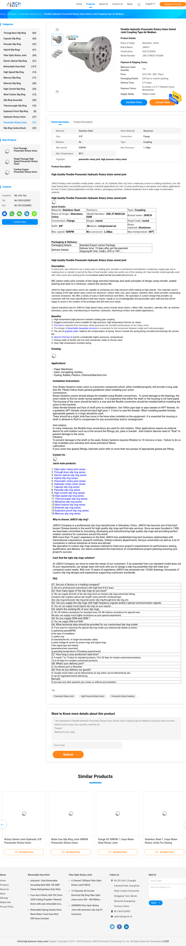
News (2, 893)
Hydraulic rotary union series (69, 484)
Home (3, 880)
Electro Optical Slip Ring (20, 60)
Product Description (83, 122)
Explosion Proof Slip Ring (20, 111)
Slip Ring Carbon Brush (20, 128)
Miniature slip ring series (68, 501)
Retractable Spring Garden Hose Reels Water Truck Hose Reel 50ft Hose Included (45, 914)
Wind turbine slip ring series (70, 504)
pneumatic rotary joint (64, 696)
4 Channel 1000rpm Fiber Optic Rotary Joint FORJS (86, 882)
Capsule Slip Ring (20, 38)
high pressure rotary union (92, 696)
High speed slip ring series (69, 495)
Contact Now (20, 222)
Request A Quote (173, 4)
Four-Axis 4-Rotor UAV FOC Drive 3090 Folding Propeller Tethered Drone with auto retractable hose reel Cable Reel (46, 900)
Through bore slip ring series (69, 472)
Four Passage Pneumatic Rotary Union (25, 149)
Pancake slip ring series (67, 489)
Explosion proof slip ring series (72, 510)
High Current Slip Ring (20, 88)
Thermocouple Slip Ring (20, 105)
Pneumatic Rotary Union (20, 122)
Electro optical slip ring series (70, 475)
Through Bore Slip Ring (20, 33)
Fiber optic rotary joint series (69, 469)
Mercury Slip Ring (20, 77)
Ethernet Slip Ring (20, 83)
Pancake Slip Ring (20, 44)
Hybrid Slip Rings (20, 49)
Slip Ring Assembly (20, 100)
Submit (68, 754)
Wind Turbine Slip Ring (20, 94)
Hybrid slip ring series (66, 478)
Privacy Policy (6, 906)
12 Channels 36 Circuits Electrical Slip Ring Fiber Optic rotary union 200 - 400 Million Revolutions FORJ (85, 896)
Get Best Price (134, 102)
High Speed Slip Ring (20, 72)
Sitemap (4, 898)
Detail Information (60, 122)
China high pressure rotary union (32, 941)
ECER (166, 941)
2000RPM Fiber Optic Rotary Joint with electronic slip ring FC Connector (86, 909)
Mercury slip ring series (67, 513)
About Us (4, 889)
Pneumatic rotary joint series (70, 481)
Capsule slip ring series (67, 487)
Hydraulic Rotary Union (20, 116)
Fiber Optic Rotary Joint (20, 55)
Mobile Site (5, 902)
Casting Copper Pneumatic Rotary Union (25, 170)
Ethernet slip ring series (68, 507)
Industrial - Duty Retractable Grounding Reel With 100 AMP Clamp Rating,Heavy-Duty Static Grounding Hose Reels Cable (45, 885)
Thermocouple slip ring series (71, 498)
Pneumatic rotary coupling (122, 696)
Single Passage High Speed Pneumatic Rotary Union (26, 161)
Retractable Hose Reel (20, 66)
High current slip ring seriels (69, 492)
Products (4, 885)
